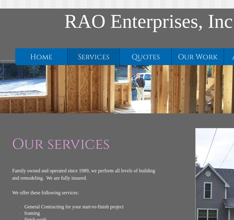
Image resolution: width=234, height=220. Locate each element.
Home (41, 57)
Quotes (146, 57)
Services (93, 57)
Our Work (198, 57)
